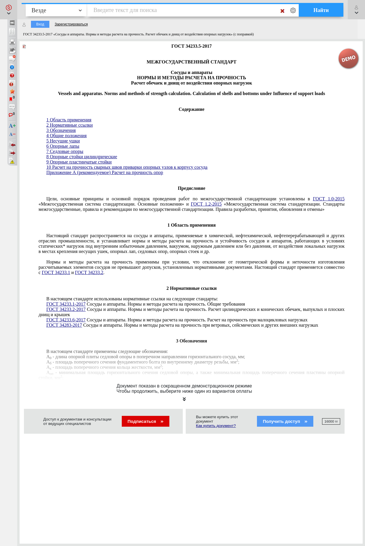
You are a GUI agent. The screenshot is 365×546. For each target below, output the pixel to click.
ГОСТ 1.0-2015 (329, 198)
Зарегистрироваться (71, 24)
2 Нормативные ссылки (69, 125)
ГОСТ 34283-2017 (64, 325)
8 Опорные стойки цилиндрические (81, 156)
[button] (8, 9)
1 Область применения (68, 119)
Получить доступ (285, 421)
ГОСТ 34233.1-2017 (66, 304)
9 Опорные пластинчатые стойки (79, 161)
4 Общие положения (66, 135)
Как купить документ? (216, 425)
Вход (40, 24)
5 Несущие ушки (63, 140)
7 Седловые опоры (65, 151)
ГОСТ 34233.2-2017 (66, 309)
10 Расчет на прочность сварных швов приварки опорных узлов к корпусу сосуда (127, 167)
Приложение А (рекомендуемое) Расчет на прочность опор (104, 172)
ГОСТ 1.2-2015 (206, 203)
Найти (321, 10)
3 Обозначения (61, 130)
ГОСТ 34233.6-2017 (66, 319)
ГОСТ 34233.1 (56, 272)
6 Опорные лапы (62, 146)
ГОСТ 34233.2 (89, 272)
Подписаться (146, 421)
